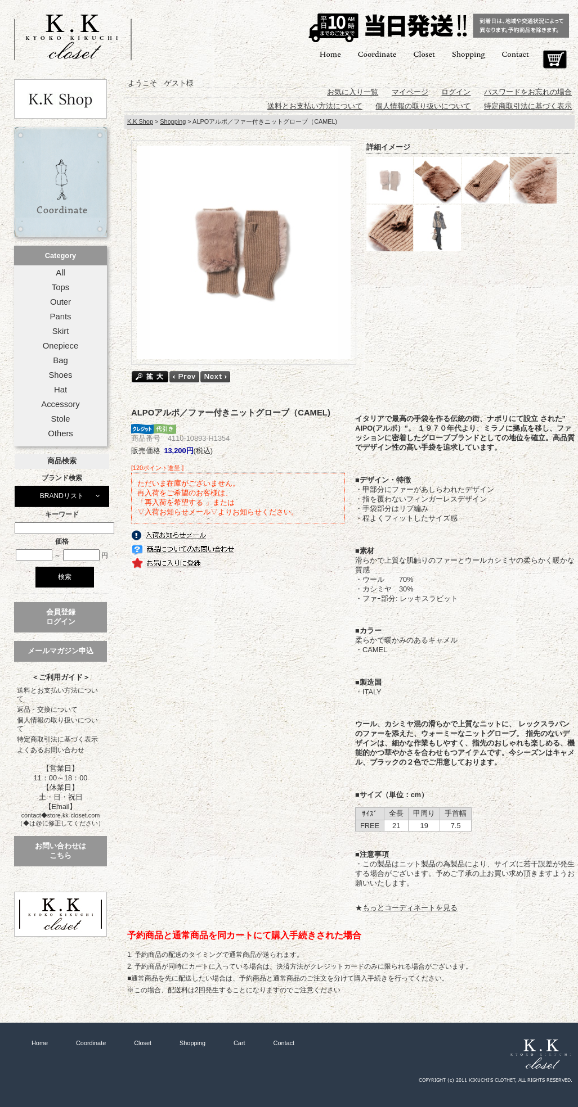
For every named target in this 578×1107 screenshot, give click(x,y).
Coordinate (377, 53)
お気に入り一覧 (352, 92)
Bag (60, 360)
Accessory (60, 404)
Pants (60, 316)
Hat (60, 389)
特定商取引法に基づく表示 (57, 739)
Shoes (60, 374)
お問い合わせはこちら (60, 851)
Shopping (468, 53)
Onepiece (60, 345)
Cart (554, 59)
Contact (515, 53)
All (60, 272)
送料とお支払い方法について (57, 694)
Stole (60, 418)
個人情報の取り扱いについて (57, 724)
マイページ (410, 92)
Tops (60, 287)
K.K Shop (140, 121)
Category (60, 255)
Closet (423, 53)
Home (330, 53)
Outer (60, 301)
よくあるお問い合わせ (50, 750)
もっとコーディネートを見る (410, 907)
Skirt (60, 331)
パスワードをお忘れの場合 (528, 92)
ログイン (456, 92)
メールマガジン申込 (60, 651)
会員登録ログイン (60, 617)
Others (60, 433)
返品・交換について (47, 709)
